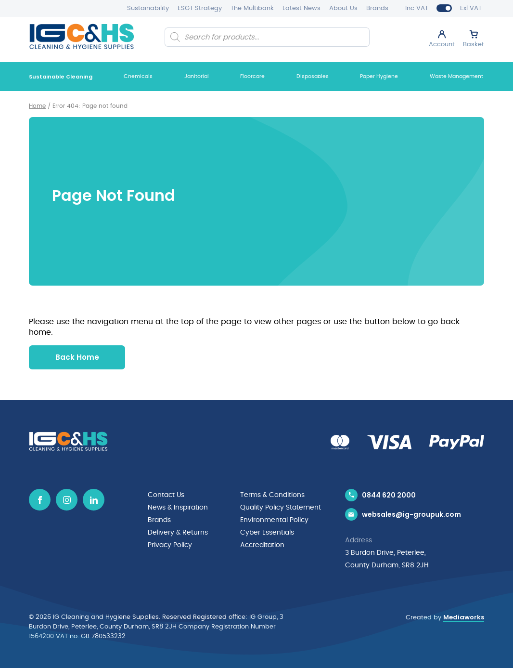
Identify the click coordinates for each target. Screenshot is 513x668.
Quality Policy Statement (280, 507)
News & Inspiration (178, 507)
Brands (377, 8)
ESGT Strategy (200, 8)
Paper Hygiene (379, 76)
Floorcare (252, 76)
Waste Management (456, 76)
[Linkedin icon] (93, 500)
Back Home (77, 357)
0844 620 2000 (389, 495)
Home (37, 106)
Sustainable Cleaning (60, 76)
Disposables (312, 76)
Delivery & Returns (178, 532)
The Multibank (252, 8)
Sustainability (148, 8)
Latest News (301, 8)
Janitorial (196, 76)
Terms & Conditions (272, 495)
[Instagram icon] (66, 500)
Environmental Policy (274, 520)
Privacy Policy (170, 545)
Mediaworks (463, 617)
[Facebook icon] (40, 500)
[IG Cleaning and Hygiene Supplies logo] (81, 36)
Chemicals (138, 76)
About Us (343, 8)
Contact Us (166, 495)
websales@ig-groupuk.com (411, 514)
